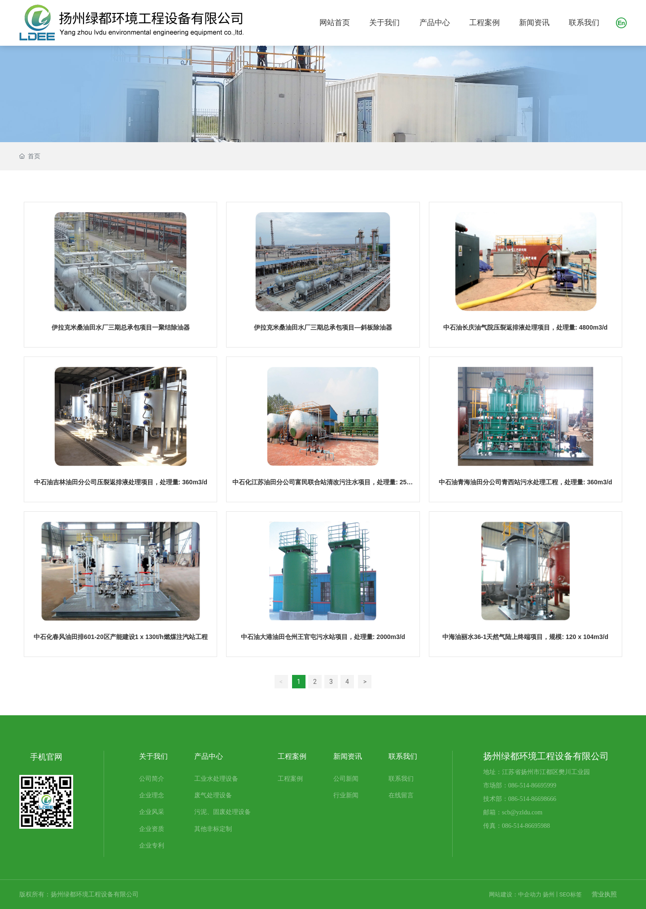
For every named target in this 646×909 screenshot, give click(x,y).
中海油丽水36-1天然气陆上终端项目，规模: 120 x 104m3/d (525, 636)
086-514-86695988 (526, 825)
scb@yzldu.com (522, 812)
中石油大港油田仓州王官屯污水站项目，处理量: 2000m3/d (323, 636)
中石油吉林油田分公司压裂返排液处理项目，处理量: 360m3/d (121, 482)
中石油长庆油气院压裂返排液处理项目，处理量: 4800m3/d (525, 327)
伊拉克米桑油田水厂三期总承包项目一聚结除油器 (121, 327)
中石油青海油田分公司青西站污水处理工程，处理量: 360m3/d (525, 482)
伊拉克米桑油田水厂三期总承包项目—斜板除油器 (323, 327)
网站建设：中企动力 (515, 894)
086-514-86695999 (532, 785)
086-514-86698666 (532, 799)
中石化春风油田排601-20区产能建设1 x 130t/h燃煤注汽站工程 (120, 636)
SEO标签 (570, 894)
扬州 (548, 894)
